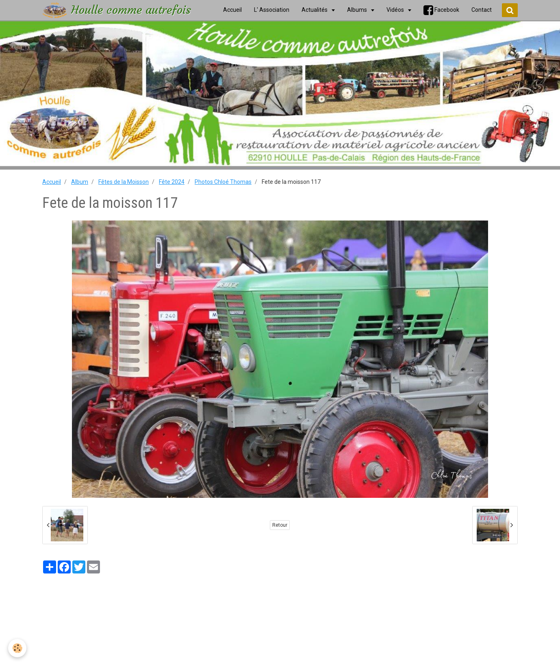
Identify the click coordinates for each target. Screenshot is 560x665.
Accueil (51, 182)
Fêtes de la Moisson (123, 182)
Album (79, 182)
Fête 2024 (171, 182)
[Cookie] (17, 648)
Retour (279, 525)
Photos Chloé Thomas (223, 182)
